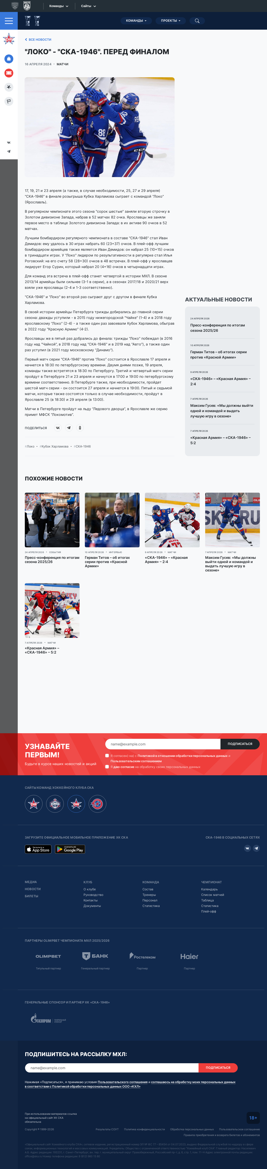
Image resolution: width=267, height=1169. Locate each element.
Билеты (31, 896)
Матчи (62, 64)
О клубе (90, 889)
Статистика (151, 906)
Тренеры (149, 895)
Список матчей (212, 895)
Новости (33, 889)
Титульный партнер (48, 968)
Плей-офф (208, 911)
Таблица (207, 900)
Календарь (209, 889)
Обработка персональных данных (192, 1129)
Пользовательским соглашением (136, 761)
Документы (92, 906)
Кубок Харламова (55, 446)
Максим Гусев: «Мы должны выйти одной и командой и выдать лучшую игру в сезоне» (221, 410)
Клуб (88, 882)
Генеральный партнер (95, 968)
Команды (134, 20)
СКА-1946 (83, 446)
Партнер (142, 968)
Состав (147, 889)
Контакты (91, 900)
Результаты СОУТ (107, 1129)
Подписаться (240, 744)
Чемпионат (211, 882)
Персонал (149, 900)
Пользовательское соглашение (239, 1129)
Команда (150, 882)
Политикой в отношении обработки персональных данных (183, 756)
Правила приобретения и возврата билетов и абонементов (222, 1135)
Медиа (31, 882)
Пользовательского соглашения (123, 1082)
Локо (30, 446)
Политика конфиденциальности (144, 1129)
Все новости (37, 39)
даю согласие (123, 767)
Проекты (169, 20)
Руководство (93, 895)
